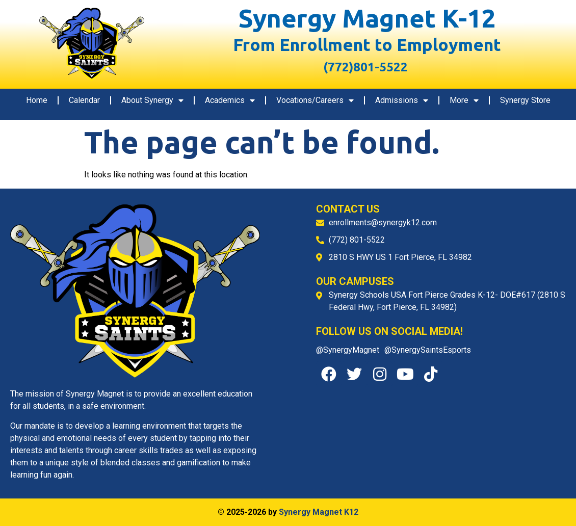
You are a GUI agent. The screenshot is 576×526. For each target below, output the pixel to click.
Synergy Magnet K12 (318, 512)
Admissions (401, 100)
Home (36, 100)
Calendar (84, 100)
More (464, 100)
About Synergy (152, 100)
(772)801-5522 (361, 67)
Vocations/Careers (315, 100)
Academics (230, 100)
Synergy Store (525, 100)
